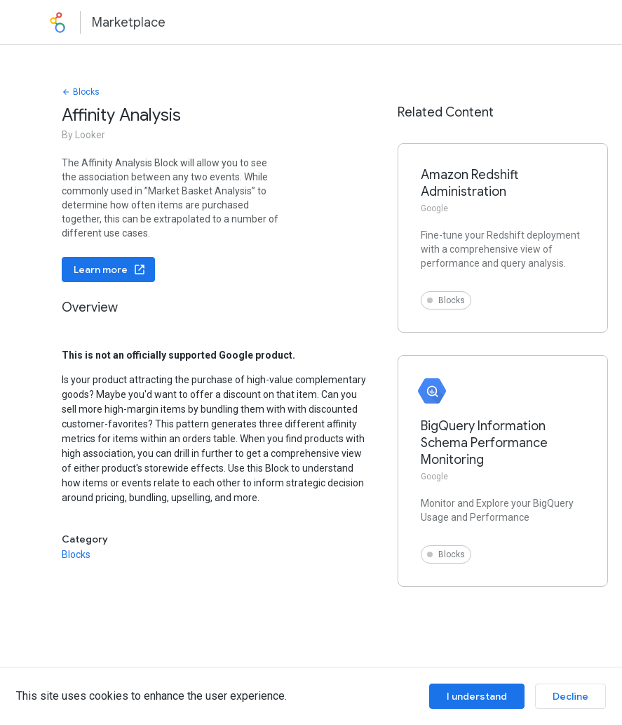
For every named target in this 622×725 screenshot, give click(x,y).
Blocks (81, 92)
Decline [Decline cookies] (570, 696)
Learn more (110, 269)
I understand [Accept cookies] (477, 696)
